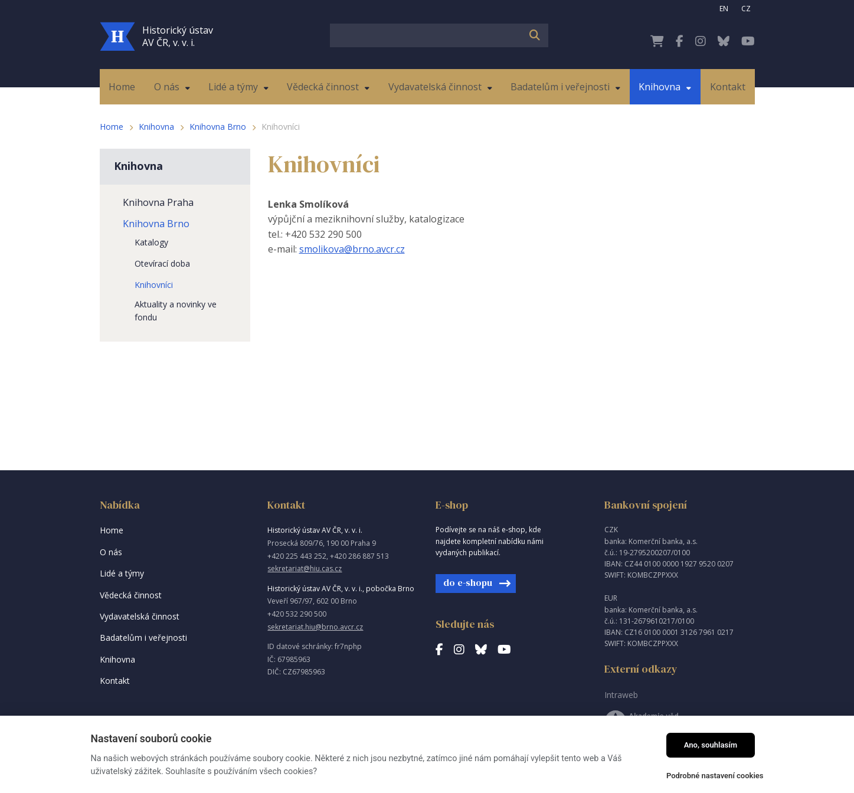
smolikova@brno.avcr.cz (352, 249)
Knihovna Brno (217, 126)
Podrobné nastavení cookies (715, 775)
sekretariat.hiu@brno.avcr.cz (315, 627)
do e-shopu (467, 582)
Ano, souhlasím (711, 744)
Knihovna (156, 126)
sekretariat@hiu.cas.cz (304, 568)
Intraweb (621, 694)
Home (111, 126)
